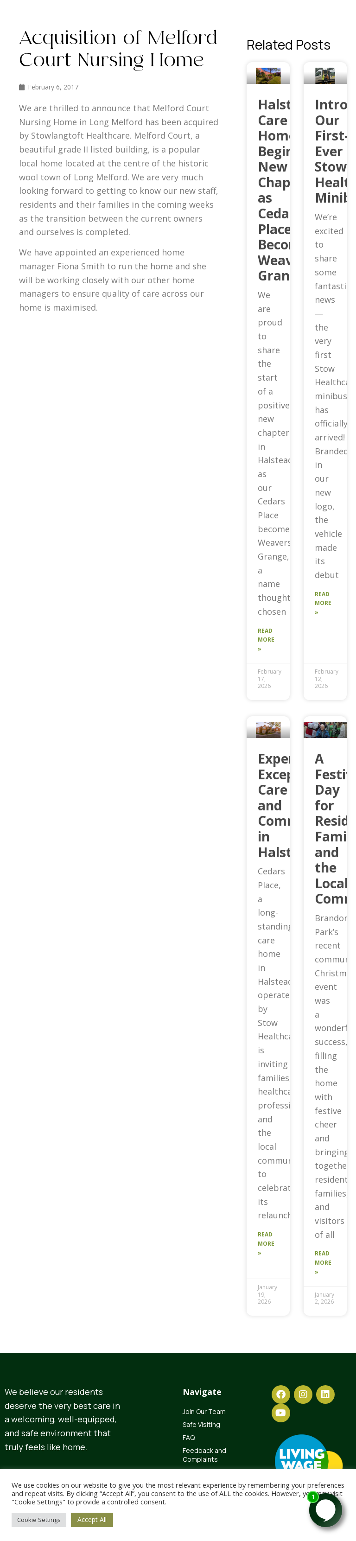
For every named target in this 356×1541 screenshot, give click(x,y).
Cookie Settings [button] (39, 1520)
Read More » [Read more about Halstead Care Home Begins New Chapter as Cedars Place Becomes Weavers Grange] (266, 640)
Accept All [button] (92, 1519)
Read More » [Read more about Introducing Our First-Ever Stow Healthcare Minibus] (323, 603)
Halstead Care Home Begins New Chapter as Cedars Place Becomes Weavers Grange (286, 190)
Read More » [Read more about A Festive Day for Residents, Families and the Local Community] (323, 1262)
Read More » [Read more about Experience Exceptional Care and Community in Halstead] (266, 1243)
